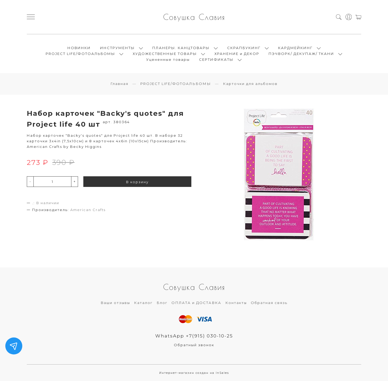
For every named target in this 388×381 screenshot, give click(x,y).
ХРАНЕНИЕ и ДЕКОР (236, 54)
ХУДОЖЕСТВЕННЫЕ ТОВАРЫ (165, 54)
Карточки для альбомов (250, 84)
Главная (119, 84)
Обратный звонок (194, 345)
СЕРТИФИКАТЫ (216, 59)
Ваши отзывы (115, 303)
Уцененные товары (168, 59)
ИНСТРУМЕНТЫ (117, 48)
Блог (162, 303)
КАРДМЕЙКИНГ (295, 48)
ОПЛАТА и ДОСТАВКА (196, 303)
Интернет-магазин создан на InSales (194, 373)
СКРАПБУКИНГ (244, 48)
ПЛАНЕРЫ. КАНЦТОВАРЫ (181, 48)
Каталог (143, 303)
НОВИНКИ (79, 48)
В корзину (137, 182)
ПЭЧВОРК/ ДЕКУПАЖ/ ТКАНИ (301, 54)
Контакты (236, 303)
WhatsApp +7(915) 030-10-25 (194, 336)
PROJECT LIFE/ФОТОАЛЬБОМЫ (80, 54)
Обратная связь (269, 303)
